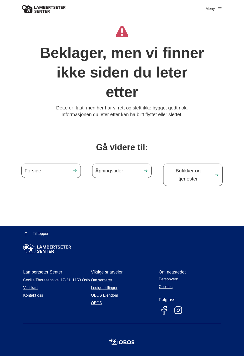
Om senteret (101, 280)
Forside (33, 170)
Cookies (166, 287)
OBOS (96, 303)
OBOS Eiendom (104, 295)
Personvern (168, 279)
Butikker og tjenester (188, 174)
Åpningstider (109, 170)
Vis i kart (30, 288)
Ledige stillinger (104, 288)
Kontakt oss (33, 295)
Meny (214, 9)
